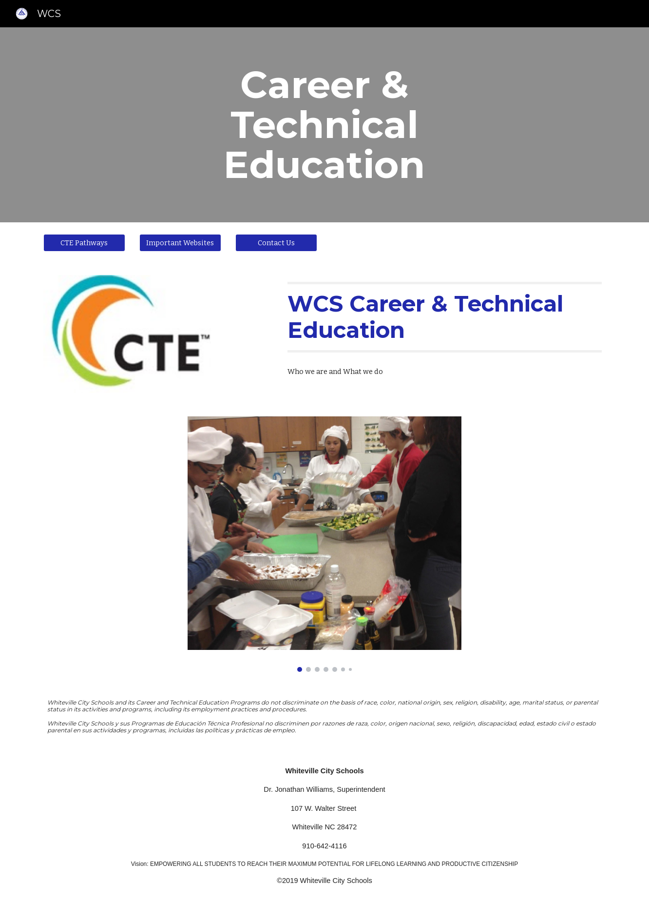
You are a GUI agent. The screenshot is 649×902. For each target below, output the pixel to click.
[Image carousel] (324, 544)
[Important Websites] (180, 242)
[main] (324, 125)
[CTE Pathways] (84, 242)
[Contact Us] (276, 242)
